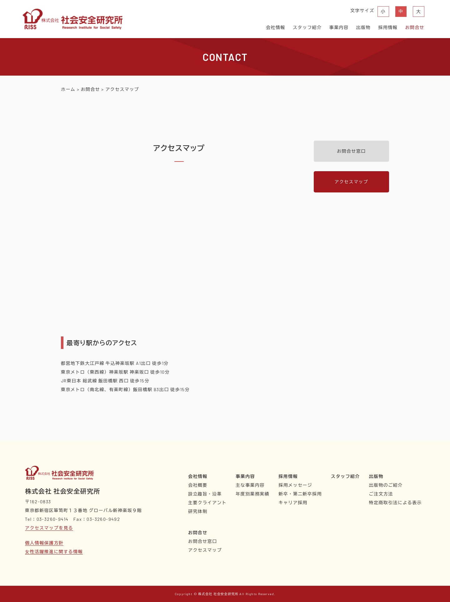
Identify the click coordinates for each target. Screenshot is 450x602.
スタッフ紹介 (307, 27)
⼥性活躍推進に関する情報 (54, 551)
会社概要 (198, 485)
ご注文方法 (381, 493)
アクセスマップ (351, 181)
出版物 (363, 27)
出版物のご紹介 (386, 485)
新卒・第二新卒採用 (300, 493)
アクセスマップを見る (49, 527)
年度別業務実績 (252, 493)
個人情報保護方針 (44, 542)
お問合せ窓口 (351, 151)
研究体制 (198, 511)
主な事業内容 (250, 485)
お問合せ (414, 27)
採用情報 (388, 27)
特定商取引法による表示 (395, 502)
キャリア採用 (292, 502)
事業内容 (339, 27)
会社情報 (275, 27)
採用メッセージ (295, 485)
